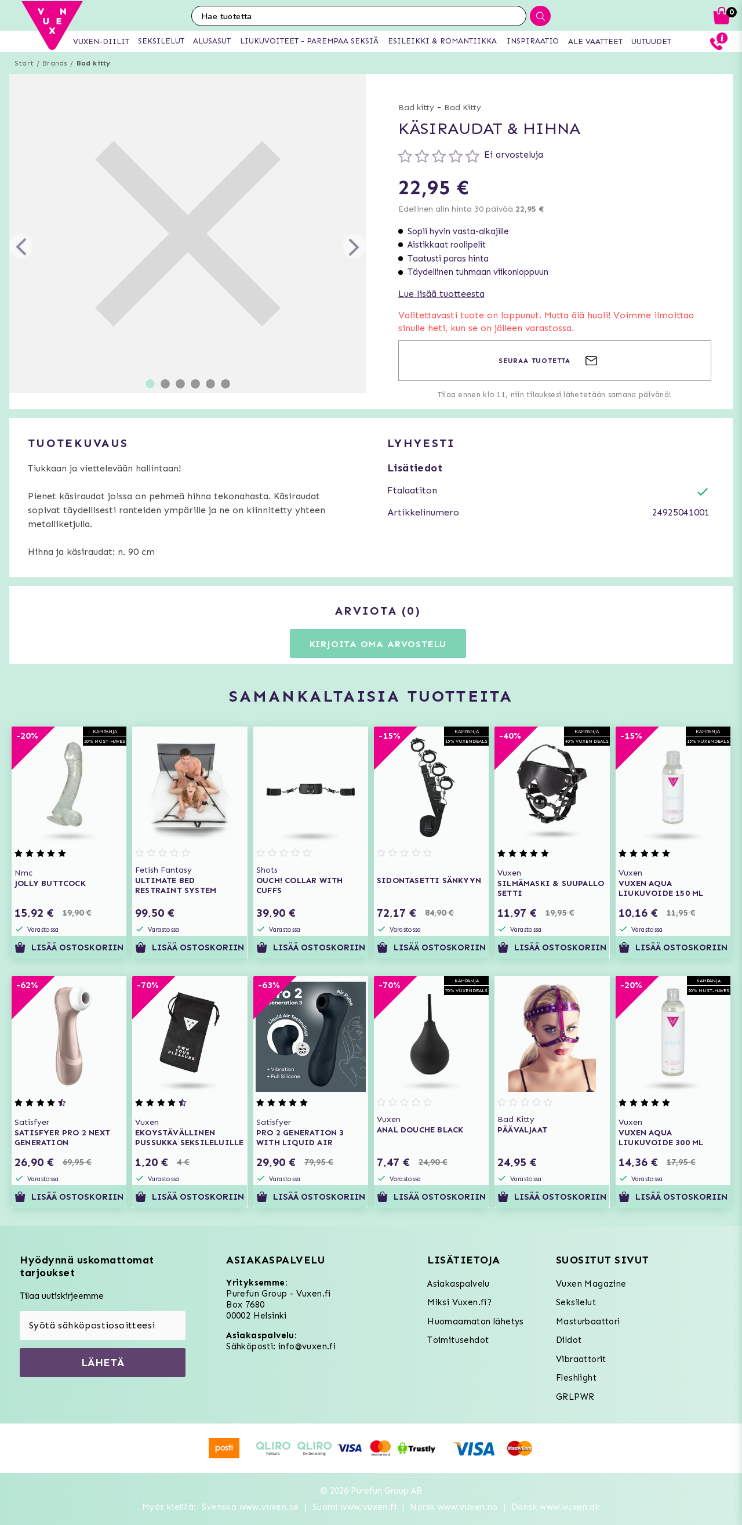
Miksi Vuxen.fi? (459, 1302)
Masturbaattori (588, 1321)
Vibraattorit (581, 1359)
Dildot (568, 1340)
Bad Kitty (462, 107)
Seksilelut (576, 1302)
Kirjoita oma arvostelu (378, 643)
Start (24, 63)
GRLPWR (575, 1397)
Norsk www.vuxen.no (453, 1507)
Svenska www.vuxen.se (250, 1507)
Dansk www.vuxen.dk (555, 1507)
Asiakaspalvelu (458, 1284)
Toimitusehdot (458, 1340)
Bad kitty (94, 63)
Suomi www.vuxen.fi (354, 1507)
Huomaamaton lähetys (475, 1321)
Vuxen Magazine (591, 1284)
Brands (54, 63)
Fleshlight (576, 1377)
